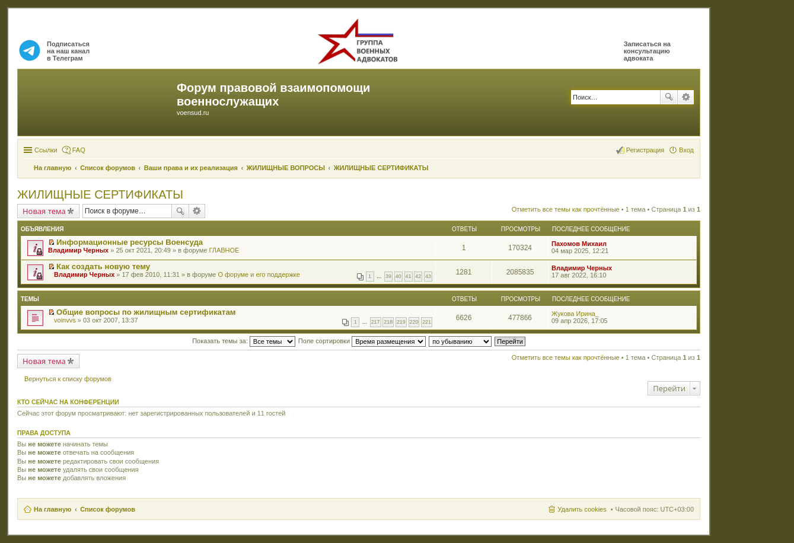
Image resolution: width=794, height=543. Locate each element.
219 (401, 322)
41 (409, 276)
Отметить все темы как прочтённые (566, 209)
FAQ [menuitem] (78, 150)
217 (375, 322)
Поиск (669, 97)
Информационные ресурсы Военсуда (129, 242)
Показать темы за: (243, 340)
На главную (52, 509)
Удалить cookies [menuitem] (581, 509)
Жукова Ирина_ (575, 313)
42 (418, 276)
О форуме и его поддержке (258, 274)
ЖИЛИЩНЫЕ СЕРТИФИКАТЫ (100, 194)
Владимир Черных (78, 250)
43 (428, 276)
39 (388, 276)
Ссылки (46, 150)
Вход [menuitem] (686, 150)
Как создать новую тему (103, 266)
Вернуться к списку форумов (67, 378)
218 (388, 322)
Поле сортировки (362, 340)
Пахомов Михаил (579, 243)
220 (414, 322)
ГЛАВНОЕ (224, 250)
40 (398, 276)
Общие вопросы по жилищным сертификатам (145, 312)
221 (426, 322)
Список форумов (107, 509)
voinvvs (65, 320)
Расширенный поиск (686, 97)
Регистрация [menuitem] (645, 150)
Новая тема (44, 211)
